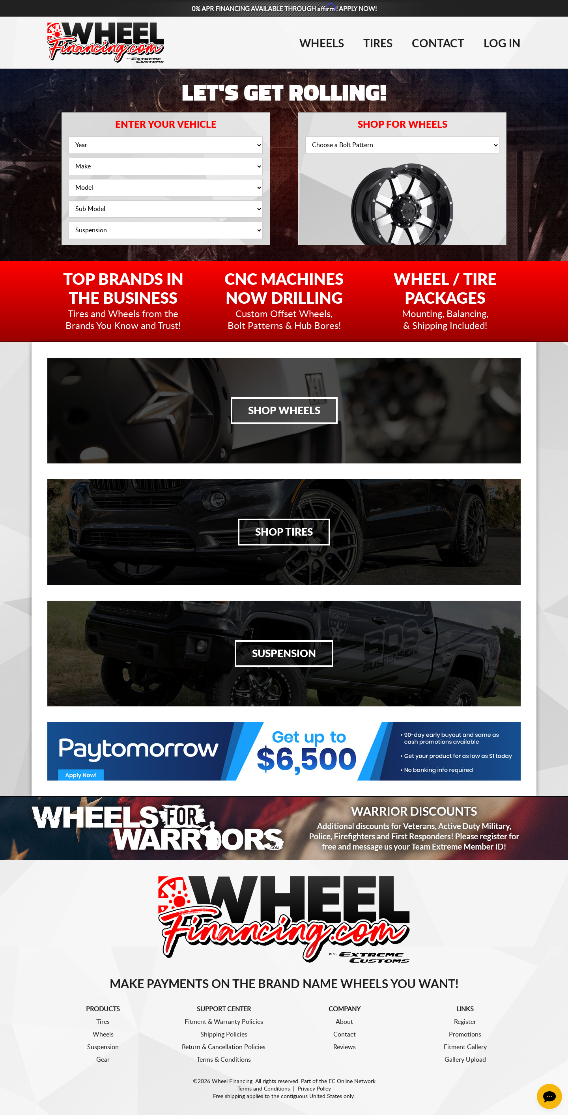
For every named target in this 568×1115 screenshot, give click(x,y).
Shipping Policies (223, 1034)
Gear (103, 1060)
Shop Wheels (284, 411)
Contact (438, 43)
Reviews (344, 1047)
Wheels (321, 43)
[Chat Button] (549, 1096)
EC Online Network (352, 1081)
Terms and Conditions (263, 1089)
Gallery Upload (465, 1060)
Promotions (465, 1034)
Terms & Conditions (224, 1060)
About (344, 1022)
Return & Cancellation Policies (223, 1047)
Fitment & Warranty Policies (224, 1022)
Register (465, 1022)
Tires (377, 43)
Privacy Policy (314, 1089)
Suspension (284, 654)
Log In (502, 43)
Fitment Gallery (465, 1047)
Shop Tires (284, 532)
